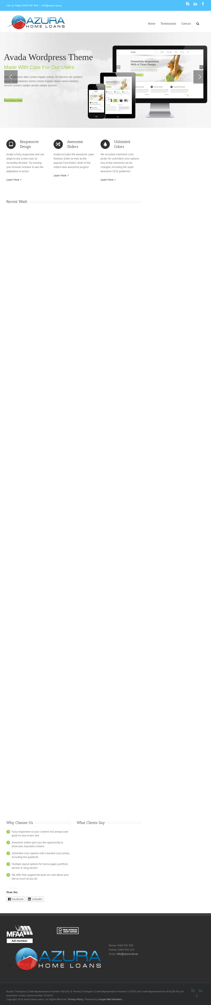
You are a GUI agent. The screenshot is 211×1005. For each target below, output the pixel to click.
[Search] (197, 23)
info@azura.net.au (51, 5)
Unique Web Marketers (110, 999)
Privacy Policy (75, 999)
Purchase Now (13, 100)
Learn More (12, 179)
